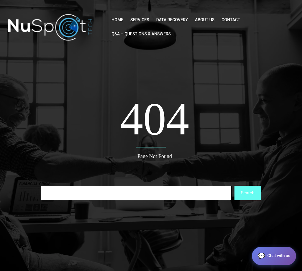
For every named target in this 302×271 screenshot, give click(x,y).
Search (248, 193)
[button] (274, 256)
